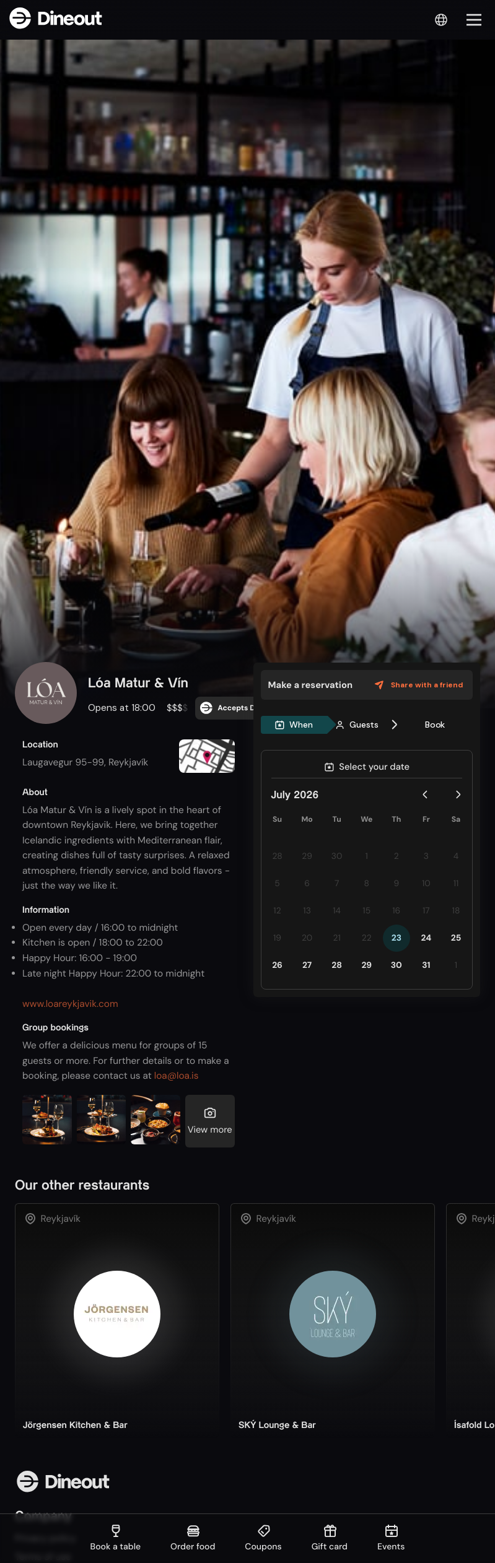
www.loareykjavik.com (70, 1004)
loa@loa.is (176, 1075)
